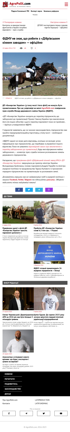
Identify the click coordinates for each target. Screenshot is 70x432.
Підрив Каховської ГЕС (20, 11)
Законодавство (13, 389)
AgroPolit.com (48, 108)
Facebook (13, 179)
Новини (9, 374)
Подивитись (11, 384)
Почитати (10, 379)
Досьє (8, 394)
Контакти (6, 403)
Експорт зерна (36, 11)
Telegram (28, 179)
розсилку (51, 179)
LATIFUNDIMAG (41, 403)
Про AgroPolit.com (10, 400)
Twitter (21, 179)
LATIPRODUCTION (42, 400)
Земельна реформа (51, 11)
